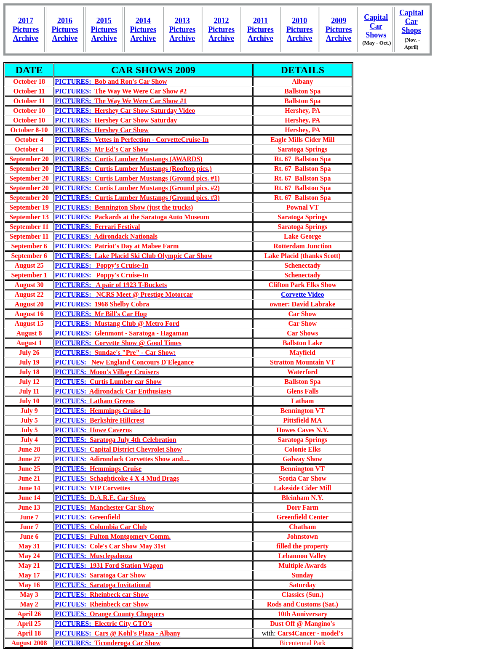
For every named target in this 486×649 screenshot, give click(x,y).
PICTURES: (111, 81)
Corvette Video (302, 294)
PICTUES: (124, 362)
